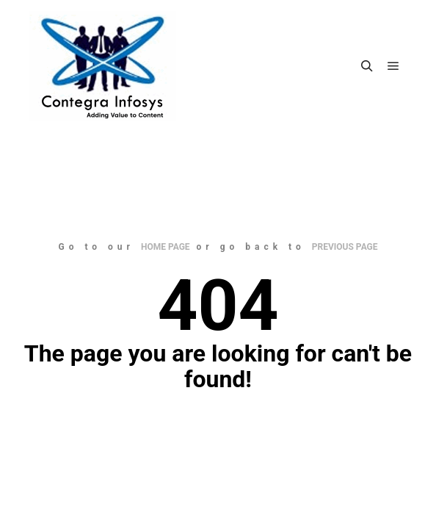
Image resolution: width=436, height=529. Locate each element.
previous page (345, 247)
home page (165, 247)
